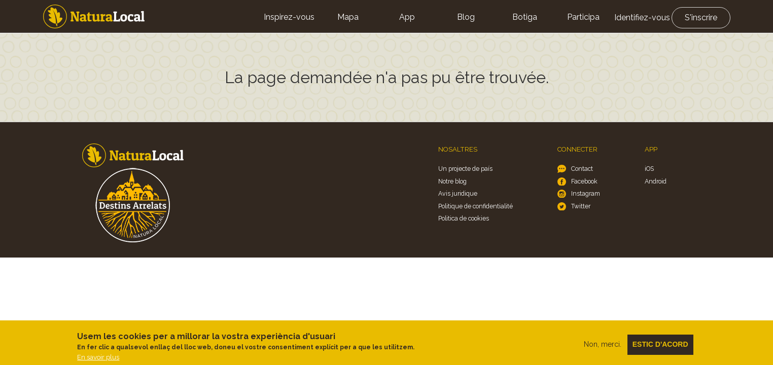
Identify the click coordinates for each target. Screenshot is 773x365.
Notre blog (452, 181)
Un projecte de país (465, 168)
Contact (582, 168)
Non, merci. (602, 348)
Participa (583, 17)
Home (94, 16)
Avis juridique (457, 193)
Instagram (585, 193)
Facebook (584, 181)
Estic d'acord (660, 348)
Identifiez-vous (642, 17)
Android (655, 181)
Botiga (524, 17)
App (407, 17)
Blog (466, 17)
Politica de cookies (463, 218)
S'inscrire (701, 17)
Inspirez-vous (289, 17)
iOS (649, 168)
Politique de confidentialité (475, 206)
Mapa (348, 17)
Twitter (580, 206)
